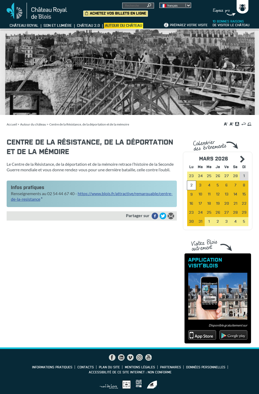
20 (226, 203)
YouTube (148, 357)
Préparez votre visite (189, 25)
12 (218, 194)
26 (218, 212)
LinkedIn (121, 357)
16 (191, 203)
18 (209, 203)
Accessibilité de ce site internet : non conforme (130, 372)
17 (200, 203)
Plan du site (109, 367)
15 (244, 194)
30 (191, 221)
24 (200, 212)
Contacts (85, 367)
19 (218, 203)
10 (200, 194)
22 (244, 203)
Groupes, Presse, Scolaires (229, 8)
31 (200, 221)
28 (235, 212)
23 (191, 212)
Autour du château (33, 124)
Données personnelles (205, 367)
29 (244, 212)
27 (226, 212)
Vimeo (130, 357)
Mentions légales (140, 367)
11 (209, 194)
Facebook (112, 357)
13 (227, 194)
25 (209, 212)
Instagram (139, 357)
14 (235, 194)
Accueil (12, 124)
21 (235, 203)
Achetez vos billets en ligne (118, 13)
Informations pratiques (52, 367)
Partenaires (170, 367)
